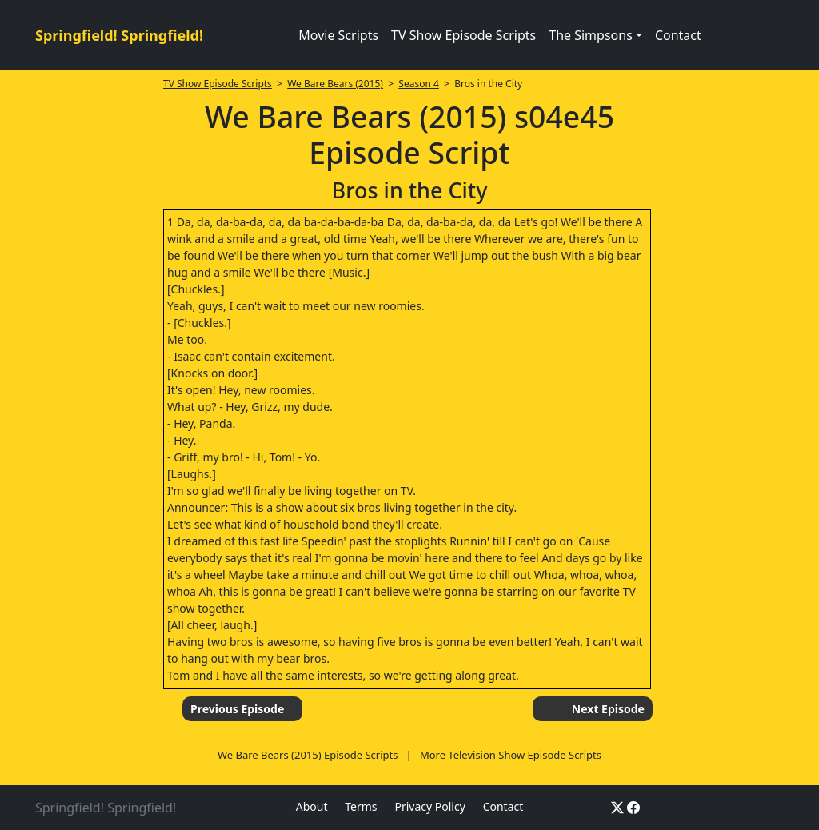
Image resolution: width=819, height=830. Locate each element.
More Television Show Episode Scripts (510, 755)
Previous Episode (237, 708)
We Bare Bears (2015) (335, 83)
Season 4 (418, 83)
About (312, 806)
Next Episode (608, 708)
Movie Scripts (338, 35)
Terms (361, 806)
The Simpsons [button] (591, 35)
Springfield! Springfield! (119, 35)
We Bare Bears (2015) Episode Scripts (308, 755)
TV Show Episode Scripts (463, 35)
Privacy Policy (429, 806)
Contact (678, 35)
